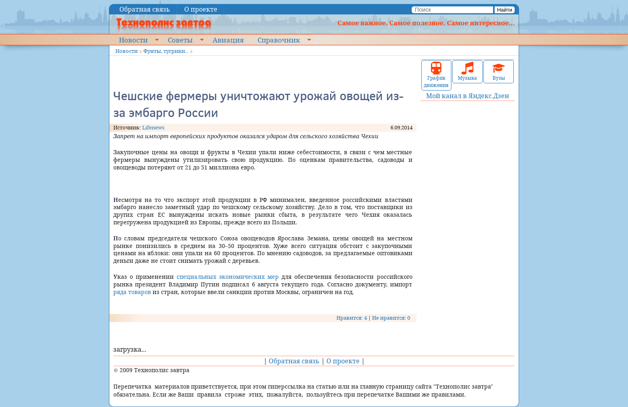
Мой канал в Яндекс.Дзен (467, 95)
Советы (180, 39)
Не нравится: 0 (391, 317)
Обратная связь (144, 9)
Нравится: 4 (351, 317)
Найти (504, 10)
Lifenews (153, 127)
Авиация (228, 39)
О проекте (200, 9)
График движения (436, 75)
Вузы (498, 71)
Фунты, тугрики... (166, 50)
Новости (133, 39)
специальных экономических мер (228, 276)
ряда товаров (132, 292)
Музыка (467, 71)
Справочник (279, 39)
